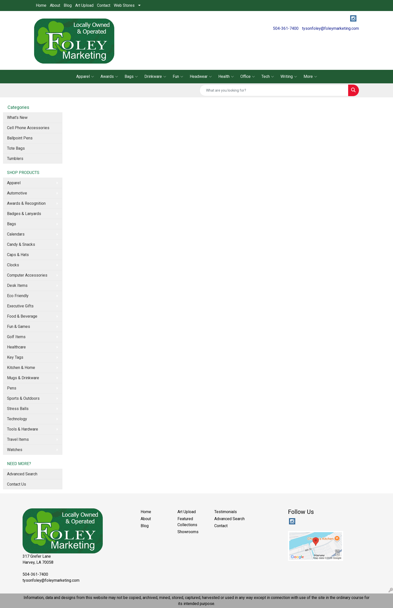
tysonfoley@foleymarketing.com (330, 28)
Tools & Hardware (22, 429)
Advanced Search (22, 474)
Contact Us (16, 484)
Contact (103, 5)
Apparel (85, 77)
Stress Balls (18, 408)
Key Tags (15, 357)
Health (226, 77)
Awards (109, 77)
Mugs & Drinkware (23, 377)
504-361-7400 (286, 28)
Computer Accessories (27, 275)
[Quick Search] (274, 90)
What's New (17, 117)
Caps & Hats (18, 254)
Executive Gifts (20, 306)
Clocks (13, 265)
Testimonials (225, 511)
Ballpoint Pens (20, 138)
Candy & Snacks (21, 244)
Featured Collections (187, 521)
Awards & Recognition (26, 203)
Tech (267, 77)
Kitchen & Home (21, 367)
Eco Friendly (18, 295)
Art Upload (84, 5)
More (310, 77)
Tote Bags (16, 148)
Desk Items (17, 285)
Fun (178, 77)
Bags (131, 77)
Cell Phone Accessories (28, 127)
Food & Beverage (22, 316)
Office (247, 77)
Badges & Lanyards (24, 213)
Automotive (17, 193)
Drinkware (155, 77)
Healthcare (16, 347)
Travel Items (18, 439)
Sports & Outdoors (23, 398)
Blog (68, 5)
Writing (288, 77)
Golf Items (16, 336)
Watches (14, 449)
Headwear (201, 77)
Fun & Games (18, 326)
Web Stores (124, 5)
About (55, 5)
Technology (17, 419)
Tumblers (15, 158)
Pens (11, 388)
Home (41, 5)
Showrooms (188, 531)
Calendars (16, 234)
